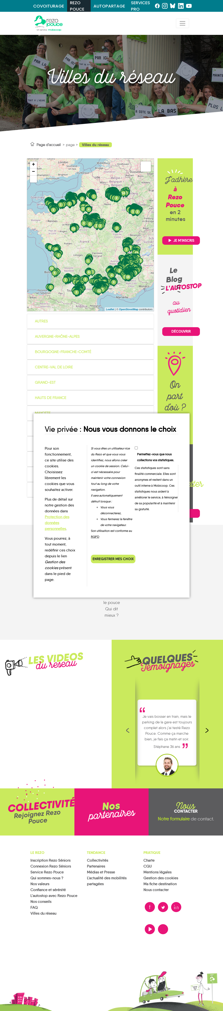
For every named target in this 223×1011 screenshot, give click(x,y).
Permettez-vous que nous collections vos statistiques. (155, 457)
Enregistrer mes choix (113, 559)
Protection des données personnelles (57, 523)
